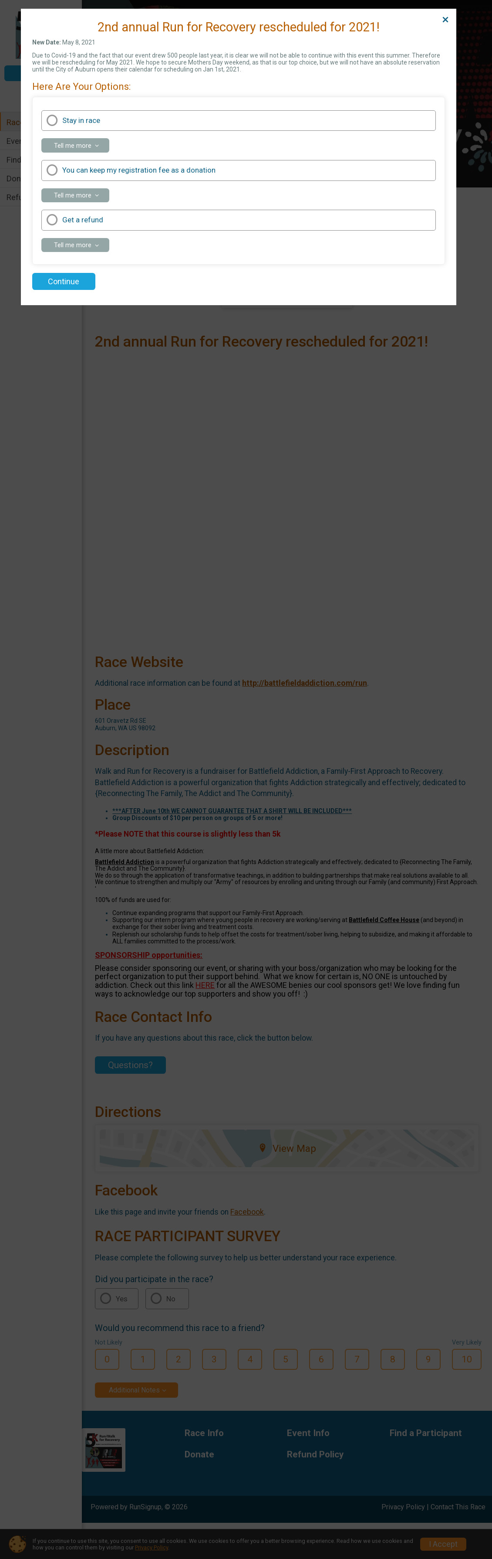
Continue (63, 281)
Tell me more (81, 147)
